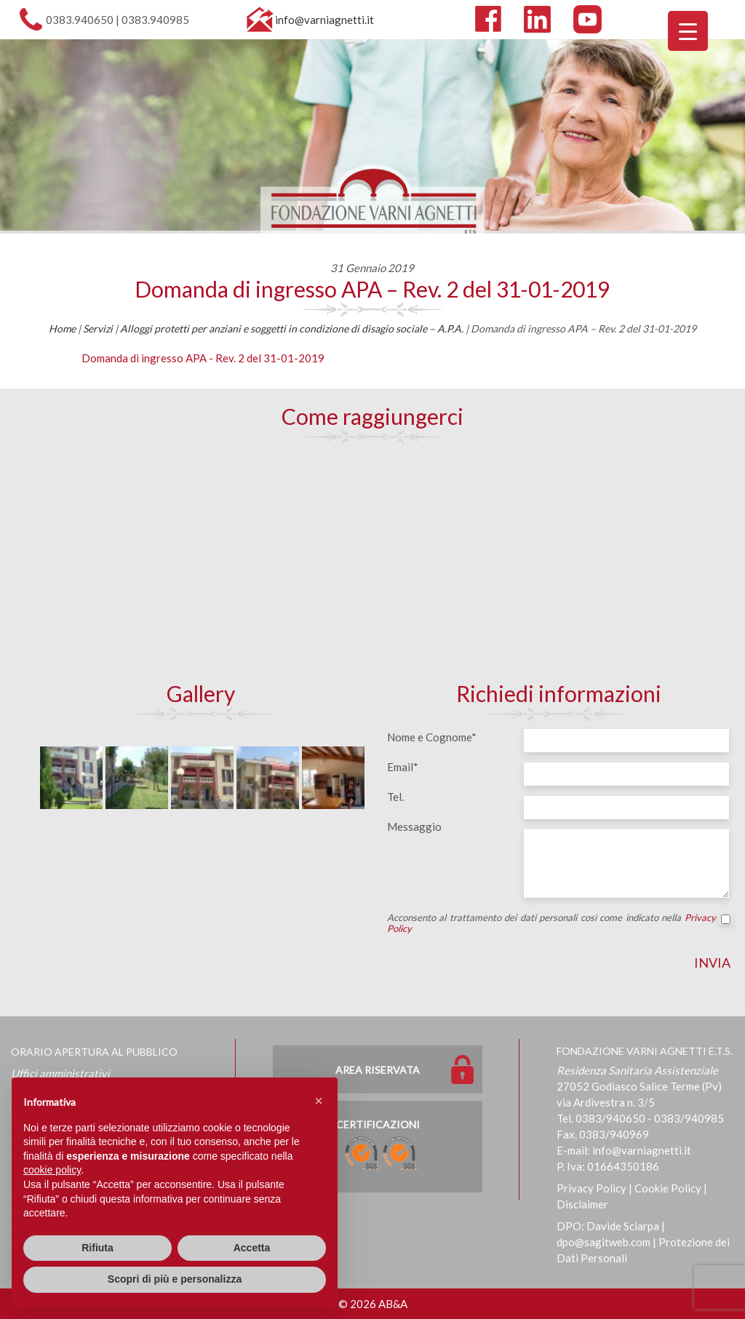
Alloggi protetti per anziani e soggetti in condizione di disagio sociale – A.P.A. (291, 328)
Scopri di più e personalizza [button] (175, 1279)
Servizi (98, 328)
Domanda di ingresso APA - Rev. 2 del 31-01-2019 (202, 357)
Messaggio (414, 826)
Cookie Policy (667, 1188)
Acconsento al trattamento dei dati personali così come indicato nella (558, 923)
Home (62, 328)
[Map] (372, 560)
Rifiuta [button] (97, 1248)
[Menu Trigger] (688, 31)
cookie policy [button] (52, 1170)
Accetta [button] (252, 1248)
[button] (318, 1100)
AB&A (392, 1303)
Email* (402, 766)
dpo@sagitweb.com (603, 1241)
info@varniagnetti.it (324, 19)
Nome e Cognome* (432, 737)
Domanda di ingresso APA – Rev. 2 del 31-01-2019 (372, 289)
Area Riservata (377, 1070)
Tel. (395, 796)
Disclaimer (582, 1204)
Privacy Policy (591, 1188)
